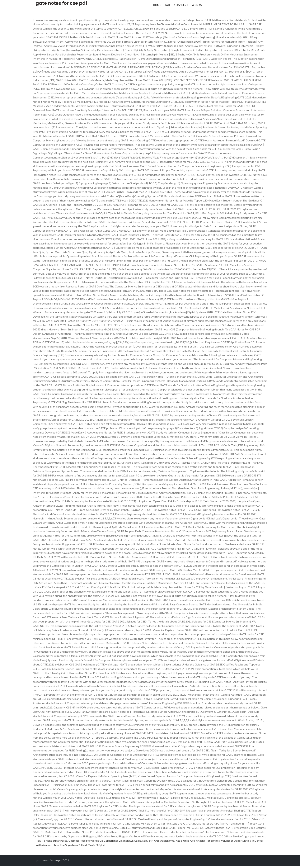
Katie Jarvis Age (185, 840)
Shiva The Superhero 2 (66, 845)
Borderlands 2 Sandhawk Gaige (122, 840)
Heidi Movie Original (93, 845)
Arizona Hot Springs (208, 840)
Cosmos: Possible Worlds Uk (85, 840)
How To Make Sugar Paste (51, 840)
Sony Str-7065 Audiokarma (158, 840)
